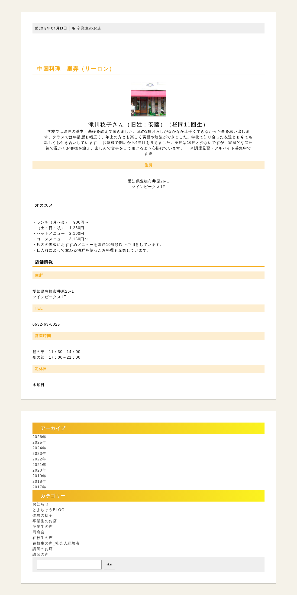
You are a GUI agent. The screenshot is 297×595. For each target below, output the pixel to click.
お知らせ (40, 504)
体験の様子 (42, 515)
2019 (37, 476)
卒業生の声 (42, 527)
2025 (37, 442)
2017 (37, 487)
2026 (37, 437)
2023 (37, 454)
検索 (110, 564)
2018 (37, 481)
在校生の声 (42, 538)
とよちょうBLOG (48, 510)
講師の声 (40, 554)
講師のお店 (42, 549)
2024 (37, 448)
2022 (37, 459)
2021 (37, 465)
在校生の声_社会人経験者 (56, 543)
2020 (37, 470)
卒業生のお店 (86, 28)
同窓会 (38, 532)
